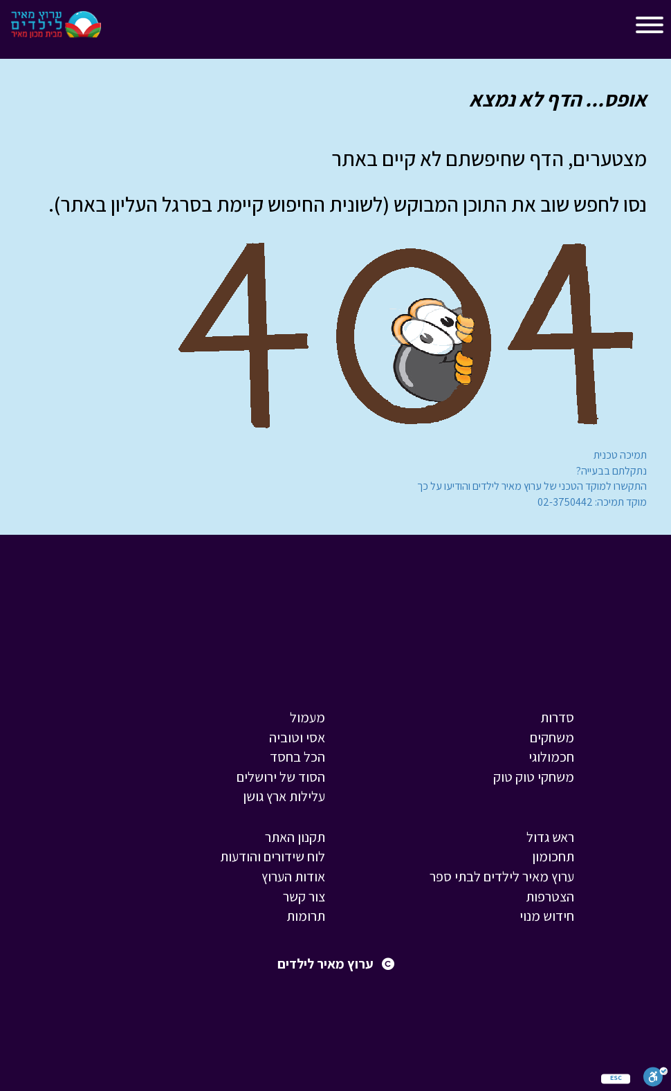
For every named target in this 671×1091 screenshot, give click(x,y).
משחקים (552, 737)
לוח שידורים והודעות (272, 856)
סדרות (557, 717)
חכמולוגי (551, 757)
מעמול (307, 717)
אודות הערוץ (293, 877)
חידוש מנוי (547, 916)
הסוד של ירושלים (281, 777)
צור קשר (304, 897)
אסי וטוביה (297, 737)
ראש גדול (550, 837)
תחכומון (553, 856)
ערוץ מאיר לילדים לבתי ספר (502, 877)
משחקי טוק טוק (533, 777)
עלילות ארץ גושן (284, 796)
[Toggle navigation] (123, 27)
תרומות (305, 916)
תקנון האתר (295, 837)
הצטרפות (550, 897)
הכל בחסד (297, 757)
